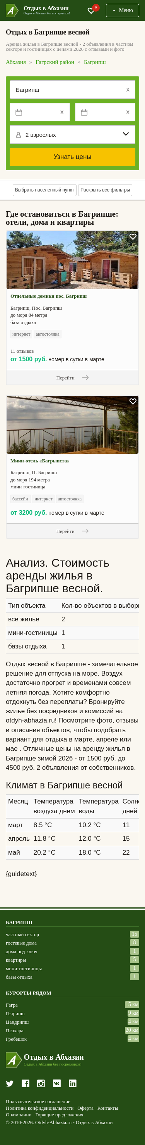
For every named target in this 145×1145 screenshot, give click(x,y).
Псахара (14, 1030)
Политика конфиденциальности (39, 1108)
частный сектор (22, 934)
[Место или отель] (72, 89)
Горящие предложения (59, 1114)
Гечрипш (15, 1013)
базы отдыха (19, 976)
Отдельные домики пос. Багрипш (48, 296)
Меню (122, 10)
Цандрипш (17, 1021)
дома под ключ (22, 951)
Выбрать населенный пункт (44, 190)
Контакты (107, 1108)
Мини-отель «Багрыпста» (40, 461)
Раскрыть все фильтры (105, 190)
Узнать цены (72, 156)
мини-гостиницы (24, 968)
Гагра (12, 1004)
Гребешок (16, 1039)
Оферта (85, 1108)
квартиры (16, 959)
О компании (18, 1114)
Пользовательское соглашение (38, 1101)
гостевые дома (21, 942)
